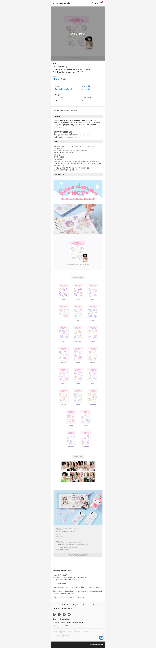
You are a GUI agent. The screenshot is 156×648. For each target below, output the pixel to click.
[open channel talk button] (101, 638)
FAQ (74, 605)
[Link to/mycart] (101, 3)
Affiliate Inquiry (66, 622)
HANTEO (57, 632)
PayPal (77, 632)
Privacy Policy (67, 608)
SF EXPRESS (58, 636)
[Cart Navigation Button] (101, 3)
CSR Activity (56, 608)
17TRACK (86, 632)
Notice (69, 605)
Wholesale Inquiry (78, 622)
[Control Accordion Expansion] (78, 619)
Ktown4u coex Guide (59, 605)
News (79, 605)
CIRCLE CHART (67, 632)
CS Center (56, 622)
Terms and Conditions (90, 605)
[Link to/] (96, 3)
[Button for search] (92, 3)
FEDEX (66, 636)
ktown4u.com (70, 626)
